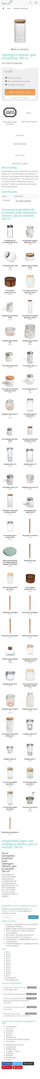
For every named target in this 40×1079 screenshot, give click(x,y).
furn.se (8, 965)
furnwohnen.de (11, 978)
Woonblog (9, 1031)
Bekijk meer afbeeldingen (20, 49)
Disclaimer (9, 1033)
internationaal (26, 937)
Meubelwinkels (11, 1037)
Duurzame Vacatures (13, 937)
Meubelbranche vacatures (15, 1045)
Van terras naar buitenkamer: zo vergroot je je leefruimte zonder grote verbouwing (20, 1000)
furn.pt (8, 971)
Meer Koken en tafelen (20, 164)
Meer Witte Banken (20, 144)
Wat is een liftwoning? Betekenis (20, 994)
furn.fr (8, 952)
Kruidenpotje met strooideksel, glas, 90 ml (9, 881)
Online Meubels (11, 1026)
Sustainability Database (14, 944)
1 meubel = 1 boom (13, 1051)
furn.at (8, 959)
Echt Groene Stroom (13, 931)
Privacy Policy (10, 1041)
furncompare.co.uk (12, 980)
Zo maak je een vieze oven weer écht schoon (20, 1008)
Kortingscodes (11, 1049)
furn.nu (8, 961)
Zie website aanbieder (23, 201)
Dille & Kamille (14, 63)
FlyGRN (8, 929)
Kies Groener (10, 935)
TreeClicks (9, 924)
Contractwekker (11, 939)
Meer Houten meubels (29, 122)
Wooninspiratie (11, 1058)
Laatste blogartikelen (11, 983)
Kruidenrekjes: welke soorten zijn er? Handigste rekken (20, 989)
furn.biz (8, 974)
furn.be (8, 954)
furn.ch (8, 967)
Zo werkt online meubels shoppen (18, 1039)
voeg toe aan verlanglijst (20, 97)
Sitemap (9, 1035)
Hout (28, 113)
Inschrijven (33, 917)
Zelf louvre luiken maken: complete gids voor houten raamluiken (20, 1015)
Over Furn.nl (10, 1029)
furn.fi (8, 976)
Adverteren (9, 1055)
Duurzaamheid (11, 1047)
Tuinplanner (10, 1053)
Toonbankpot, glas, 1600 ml (9, 888)
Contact (8, 1060)
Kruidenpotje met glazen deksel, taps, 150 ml (10, 885)
